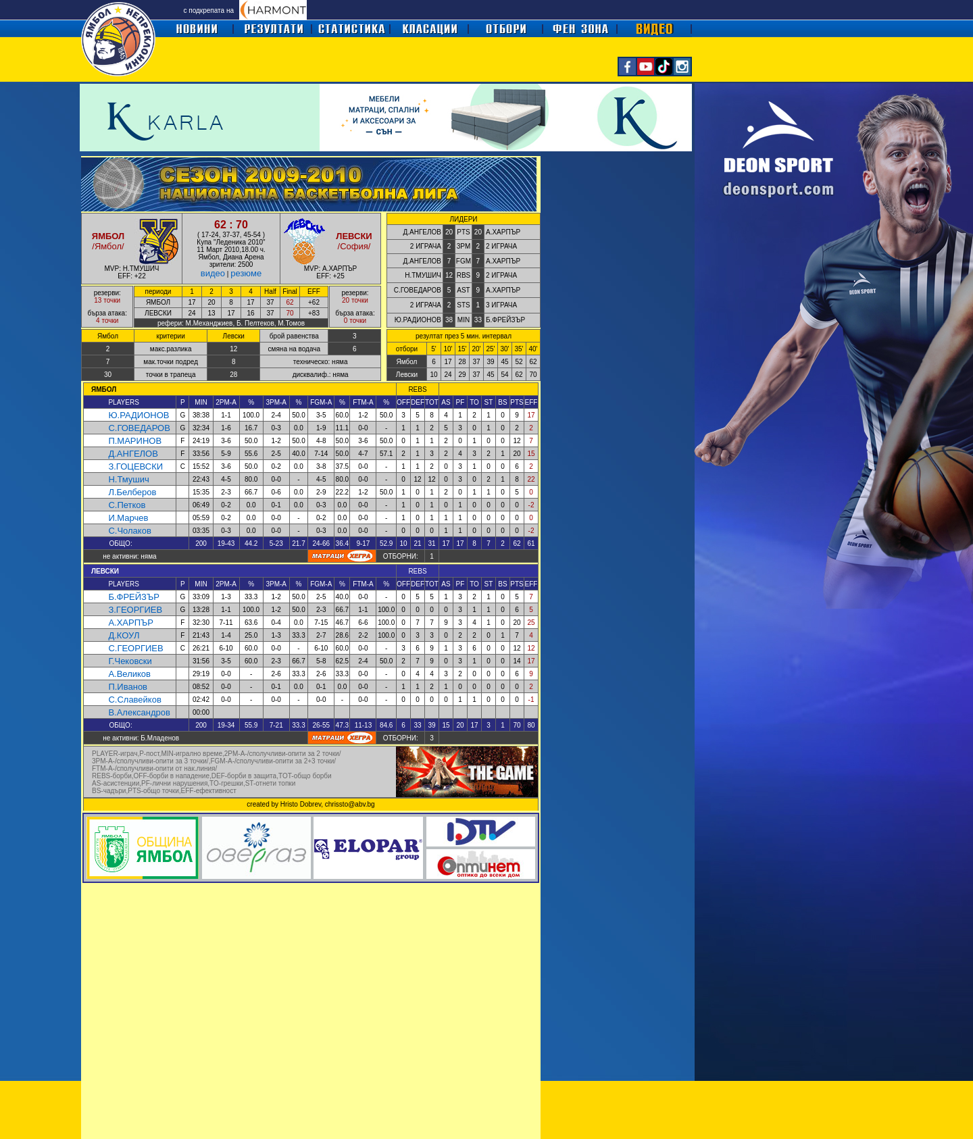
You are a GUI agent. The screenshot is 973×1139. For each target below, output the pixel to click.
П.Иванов (127, 687)
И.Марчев (128, 518)
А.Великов (129, 674)
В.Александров (139, 712)
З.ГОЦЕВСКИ (135, 466)
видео (213, 273)
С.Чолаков (129, 531)
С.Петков (126, 505)
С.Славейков (134, 699)
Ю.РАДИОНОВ (138, 415)
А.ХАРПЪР (130, 622)
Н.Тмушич (128, 479)
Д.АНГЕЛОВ (133, 454)
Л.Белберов (132, 492)
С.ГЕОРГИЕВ (135, 648)
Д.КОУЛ (123, 635)
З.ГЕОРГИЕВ (135, 610)
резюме (245, 273)
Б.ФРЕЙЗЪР (133, 597)
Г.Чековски (129, 661)
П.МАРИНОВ (134, 441)
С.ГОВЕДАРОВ (139, 428)
